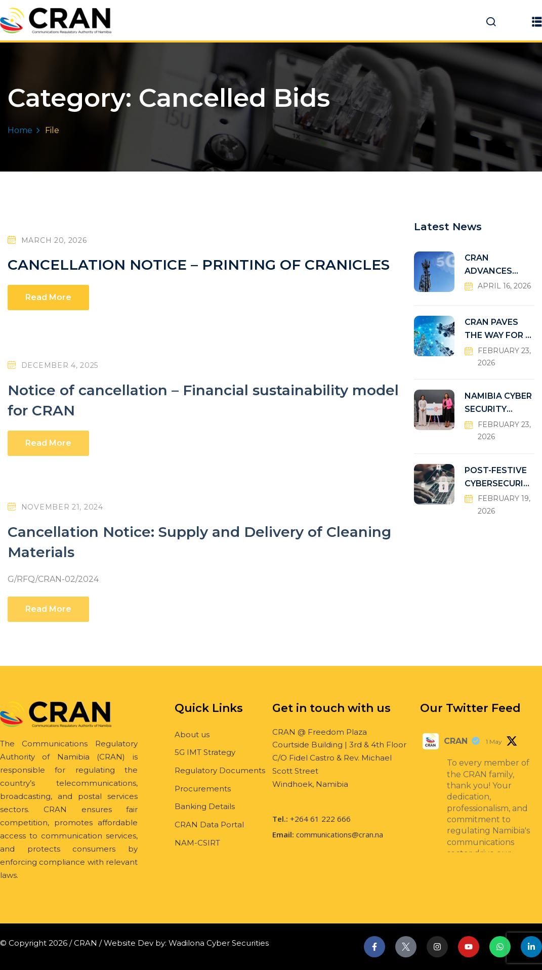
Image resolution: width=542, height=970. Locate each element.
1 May (494, 741)
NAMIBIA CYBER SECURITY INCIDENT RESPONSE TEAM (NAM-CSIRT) (498, 403)
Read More (48, 297)
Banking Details (205, 806)
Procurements (203, 788)
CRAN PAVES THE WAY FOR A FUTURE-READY (498, 329)
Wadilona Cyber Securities (219, 943)
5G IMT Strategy (205, 752)
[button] (537, 21)
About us (192, 734)
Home (20, 130)
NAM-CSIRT (197, 843)
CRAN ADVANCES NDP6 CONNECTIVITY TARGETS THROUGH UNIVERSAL (497, 265)
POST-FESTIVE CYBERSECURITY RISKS (497, 478)
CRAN (456, 741)
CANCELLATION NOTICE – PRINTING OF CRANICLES (199, 264)
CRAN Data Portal (209, 824)
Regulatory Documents (220, 770)
